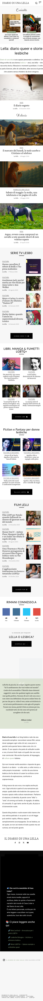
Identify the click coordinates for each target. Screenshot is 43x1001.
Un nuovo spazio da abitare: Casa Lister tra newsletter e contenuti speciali (11, 37)
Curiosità (11, 32)
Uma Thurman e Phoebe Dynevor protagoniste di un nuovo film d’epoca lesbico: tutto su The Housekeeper (13, 553)
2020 (21, 102)
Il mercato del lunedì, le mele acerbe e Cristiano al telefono (21, 152)
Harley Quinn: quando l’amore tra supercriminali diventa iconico (12, 317)
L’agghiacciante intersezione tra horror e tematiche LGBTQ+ (13, 571)
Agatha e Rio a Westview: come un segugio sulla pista (32, 457)
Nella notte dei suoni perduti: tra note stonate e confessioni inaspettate (11, 482)
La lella (15, 108)
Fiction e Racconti (11, 452)
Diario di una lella (6, 60)
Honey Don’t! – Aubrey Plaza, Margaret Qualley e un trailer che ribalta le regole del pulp (13, 535)
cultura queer (9, 758)
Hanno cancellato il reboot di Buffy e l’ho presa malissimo (11, 266)
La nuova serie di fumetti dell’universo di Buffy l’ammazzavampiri (32, 403)
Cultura (5, 261)
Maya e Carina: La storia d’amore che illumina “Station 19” (13, 300)
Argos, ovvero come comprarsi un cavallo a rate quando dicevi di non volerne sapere (21, 237)
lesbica (23, 63)
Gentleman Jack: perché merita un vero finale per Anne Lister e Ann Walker (13, 283)
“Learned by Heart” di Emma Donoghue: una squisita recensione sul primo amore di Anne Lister (11, 405)
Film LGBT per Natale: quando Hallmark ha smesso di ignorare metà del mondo (13, 518)
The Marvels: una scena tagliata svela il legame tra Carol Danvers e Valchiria (11, 377)
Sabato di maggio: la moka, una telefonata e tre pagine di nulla (21, 193)
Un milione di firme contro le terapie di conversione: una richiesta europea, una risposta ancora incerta (31, 37)
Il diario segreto (21, 105)
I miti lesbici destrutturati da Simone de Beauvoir (31, 376)
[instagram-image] (7, 970)
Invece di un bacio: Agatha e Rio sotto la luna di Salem (11, 457)
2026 (21, 147)
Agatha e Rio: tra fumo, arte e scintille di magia (31, 481)
